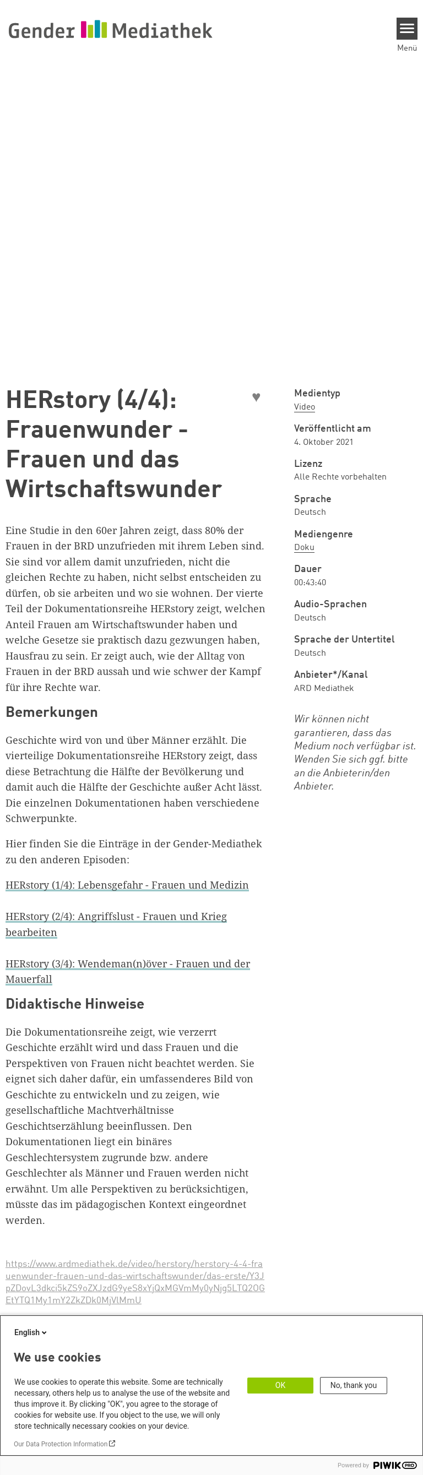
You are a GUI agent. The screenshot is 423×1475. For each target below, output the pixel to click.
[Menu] (407, 29)
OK (280, 1385)
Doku (304, 547)
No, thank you (353, 1385)
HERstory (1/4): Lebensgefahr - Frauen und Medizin (127, 884)
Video (304, 407)
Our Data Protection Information (60, 1444)
